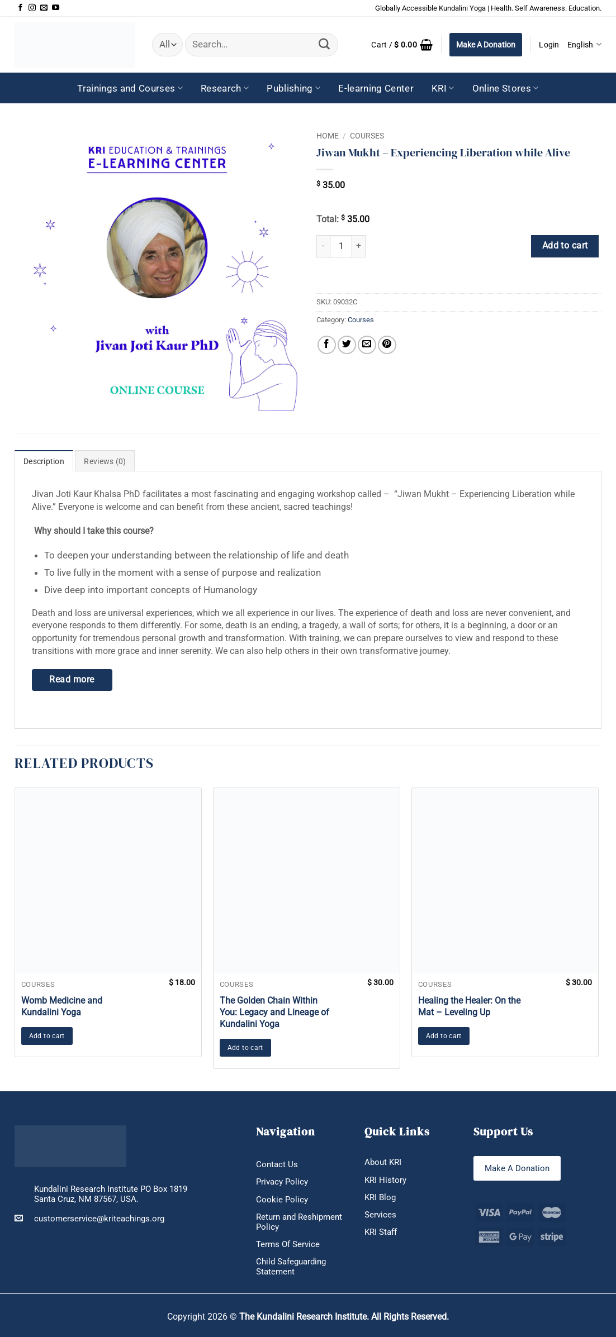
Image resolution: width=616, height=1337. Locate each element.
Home (327, 135)
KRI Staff (380, 1232)
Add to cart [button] (47, 1036)
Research (225, 88)
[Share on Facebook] (327, 345)
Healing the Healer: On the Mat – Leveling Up (469, 1006)
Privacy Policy (282, 1182)
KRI (443, 88)
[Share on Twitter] (347, 345)
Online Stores (505, 88)
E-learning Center (376, 88)
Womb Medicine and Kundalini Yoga (61, 1006)
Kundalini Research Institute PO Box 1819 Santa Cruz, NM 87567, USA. (110, 1194)
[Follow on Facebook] (20, 8)
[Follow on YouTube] (55, 8)
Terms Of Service (288, 1244)
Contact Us (277, 1164)
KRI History (385, 1180)
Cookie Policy (282, 1200)
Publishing (293, 88)
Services (380, 1215)
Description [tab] (43, 461)
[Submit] (324, 44)
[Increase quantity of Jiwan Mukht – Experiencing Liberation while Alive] (359, 246)
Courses (367, 135)
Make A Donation (485, 44)
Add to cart (565, 246)
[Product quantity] (341, 246)
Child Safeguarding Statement (291, 1267)
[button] (402, 44)
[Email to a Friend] (367, 345)
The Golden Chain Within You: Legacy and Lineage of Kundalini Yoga (274, 1012)
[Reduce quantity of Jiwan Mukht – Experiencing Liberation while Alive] (323, 246)
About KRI (382, 1162)
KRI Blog (380, 1197)
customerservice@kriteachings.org (89, 1218)
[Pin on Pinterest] (387, 345)
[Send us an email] (44, 8)
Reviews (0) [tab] (105, 461)
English (584, 44)
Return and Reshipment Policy (299, 1222)
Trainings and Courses (130, 88)
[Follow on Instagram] (32, 8)
